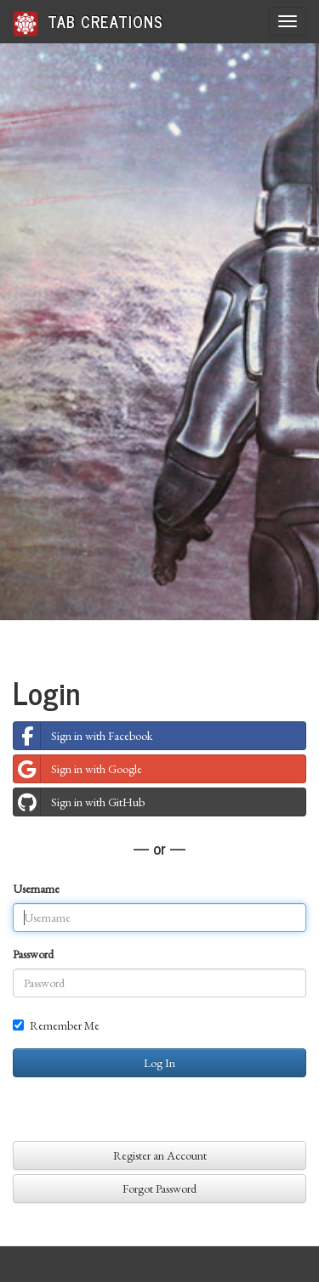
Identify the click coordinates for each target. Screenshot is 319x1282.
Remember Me (56, 1025)
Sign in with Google (78, 768)
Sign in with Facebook (83, 735)
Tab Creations (88, 22)
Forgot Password (159, 1188)
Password (33, 954)
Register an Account (160, 1155)
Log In (159, 1062)
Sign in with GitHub (79, 802)
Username (36, 888)
